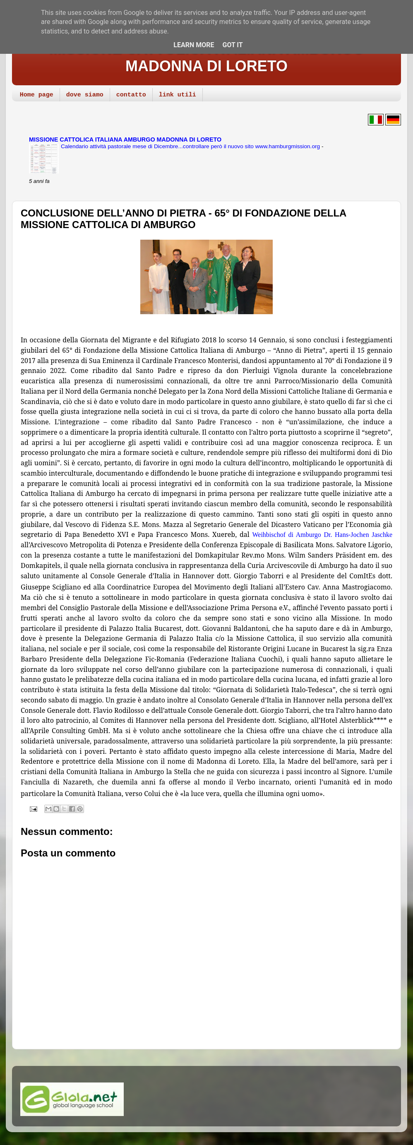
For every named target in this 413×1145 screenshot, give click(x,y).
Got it (232, 45)
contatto (131, 95)
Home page (36, 95)
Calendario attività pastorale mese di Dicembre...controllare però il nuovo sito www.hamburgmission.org (191, 146)
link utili (177, 95)
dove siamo (84, 95)
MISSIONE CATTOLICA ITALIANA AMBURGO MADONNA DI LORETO (206, 57)
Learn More (193, 45)
